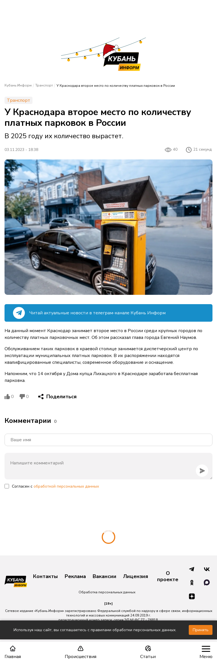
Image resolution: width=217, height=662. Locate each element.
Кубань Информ (18, 85)
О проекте (167, 576)
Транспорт (44, 85)
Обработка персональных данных (107, 592)
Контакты (45, 577)
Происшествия (80, 652)
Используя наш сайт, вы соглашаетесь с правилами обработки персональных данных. (95, 630)
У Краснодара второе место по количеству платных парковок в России (116, 85)
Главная (13, 652)
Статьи (148, 652)
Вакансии (104, 577)
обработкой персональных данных (66, 486)
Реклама (75, 577)
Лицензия (135, 577)
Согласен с (55, 486)
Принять (201, 630)
